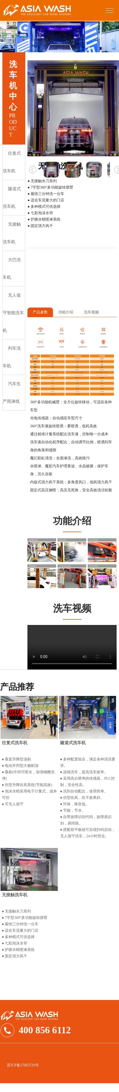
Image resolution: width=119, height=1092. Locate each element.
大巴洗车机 (12, 268)
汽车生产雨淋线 (12, 392)
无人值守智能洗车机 (13, 313)
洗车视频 (91, 312)
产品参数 (40, 312)
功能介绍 (65, 312)
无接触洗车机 (12, 233)
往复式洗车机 (12, 162)
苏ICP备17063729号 (23, 1065)
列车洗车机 (12, 357)
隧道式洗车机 (12, 197)
